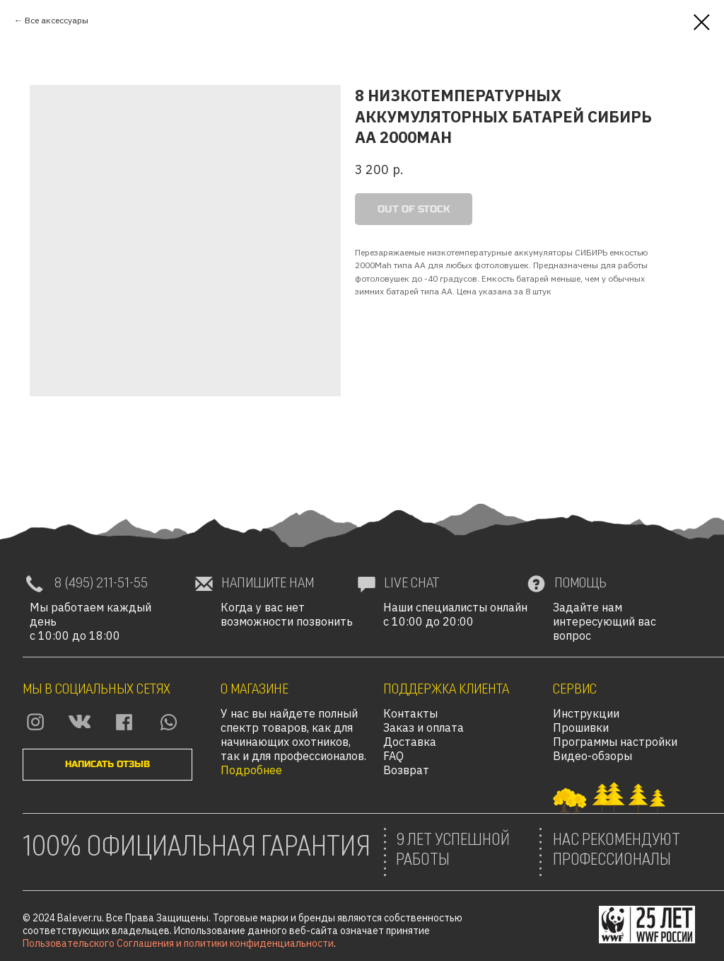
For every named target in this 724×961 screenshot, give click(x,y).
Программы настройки (615, 742)
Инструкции (586, 713)
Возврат (406, 770)
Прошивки (581, 727)
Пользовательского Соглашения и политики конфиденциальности (178, 943)
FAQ (393, 756)
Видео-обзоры (592, 756)
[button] (107, 765)
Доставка (409, 742)
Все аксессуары (56, 20)
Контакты (410, 713)
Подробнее (251, 770)
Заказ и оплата (423, 727)
